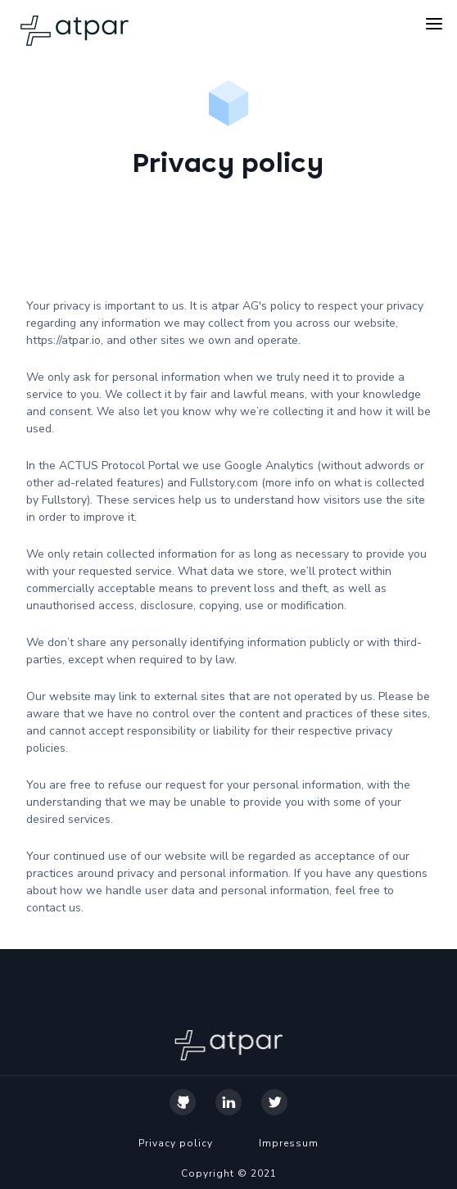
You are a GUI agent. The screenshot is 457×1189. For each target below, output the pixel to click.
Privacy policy (175, 1143)
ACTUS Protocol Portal (119, 465)
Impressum (289, 1143)
